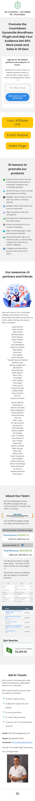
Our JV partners (11, 12)
